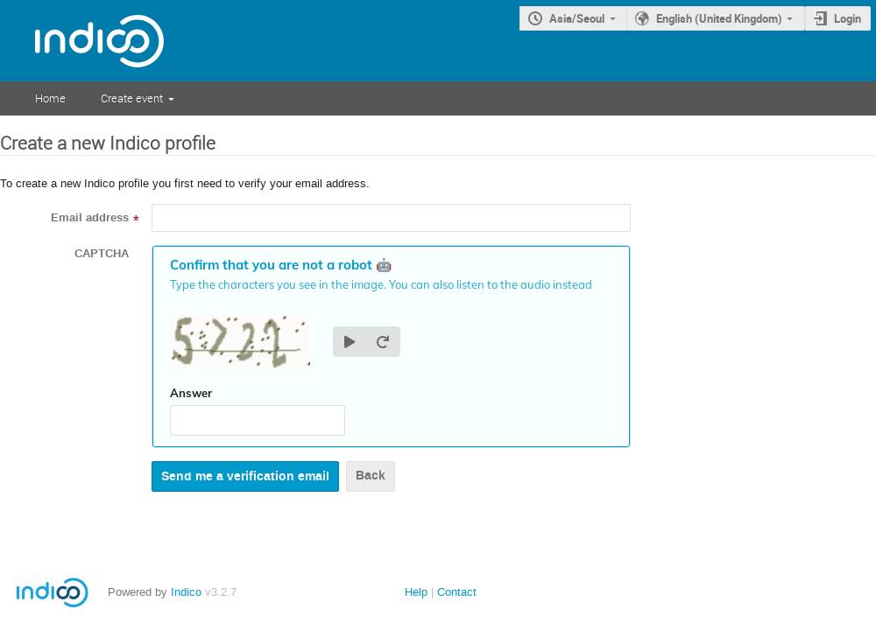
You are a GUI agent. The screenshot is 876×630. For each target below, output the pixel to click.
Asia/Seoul (576, 18)
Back (370, 475)
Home (50, 98)
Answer (191, 393)
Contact (457, 591)
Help (416, 591)
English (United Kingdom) (719, 18)
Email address (90, 218)
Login (847, 18)
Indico (186, 591)
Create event (132, 98)
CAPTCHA (101, 254)
